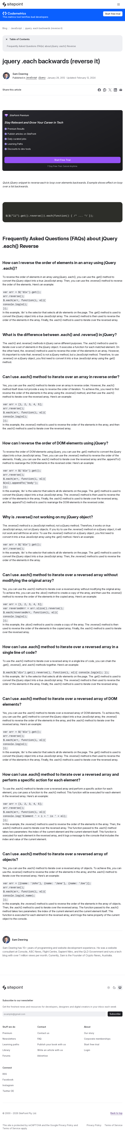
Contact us (43, 1033)
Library (6, 1050)
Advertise (42, 1055)
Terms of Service (11, 1128)
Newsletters (9, 1038)
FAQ (39, 1038)
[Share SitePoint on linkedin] (115, 90)
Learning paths (11, 1044)
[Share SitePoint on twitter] (110, 90)
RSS (5, 1074)
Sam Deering (20, 73)
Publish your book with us (51, 1044)
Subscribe (115, 1014)
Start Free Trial (62, 160)
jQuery (42, 77)
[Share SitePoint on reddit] (104, 90)
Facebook (8, 1079)
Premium (7, 1033)
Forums (6, 1055)
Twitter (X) (8, 1091)
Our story (89, 1033)
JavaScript (16, 28)
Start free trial (112, 13)
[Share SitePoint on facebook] (99, 90)
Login (87, 1050)
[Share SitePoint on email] (120, 90)
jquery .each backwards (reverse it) (44, 28)
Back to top (116, 1113)
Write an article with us (50, 1050)
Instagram (8, 1085)
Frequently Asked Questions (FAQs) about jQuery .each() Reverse (41, 46)
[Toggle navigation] (118, 4)
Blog (5, 28)
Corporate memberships (97, 1038)
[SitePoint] (13, 4)
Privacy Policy (66, 1125)
